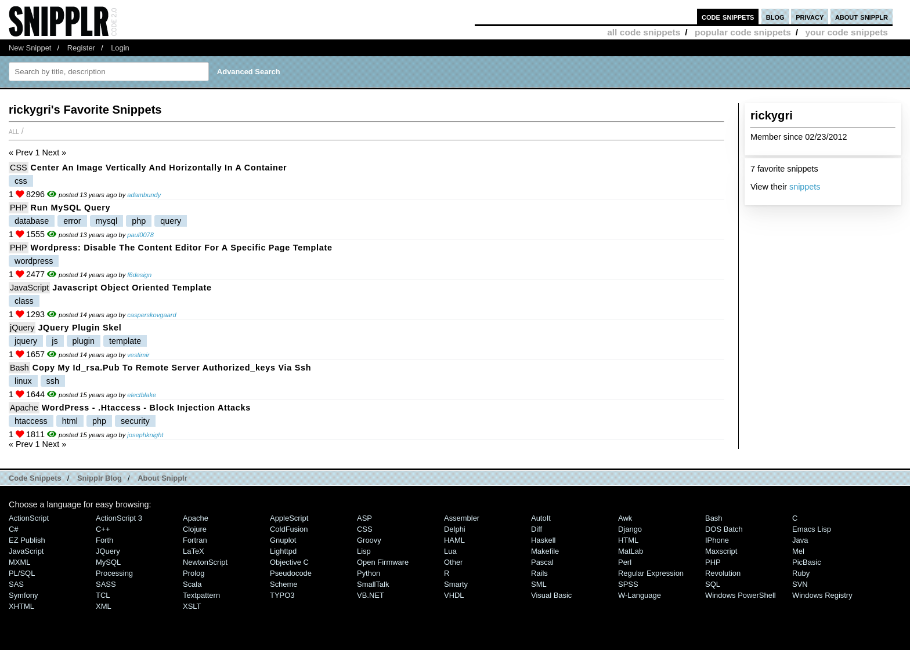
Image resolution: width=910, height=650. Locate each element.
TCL (103, 595)
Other (453, 562)
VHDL (454, 595)
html (70, 421)
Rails (539, 573)
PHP (18, 207)
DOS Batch (724, 529)
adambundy (144, 194)
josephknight (145, 434)
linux (23, 381)
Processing (114, 573)
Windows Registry (822, 595)
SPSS (628, 584)
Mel (798, 551)
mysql (107, 221)
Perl (624, 562)
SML (539, 584)
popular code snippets (743, 32)
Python (368, 573)
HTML (628, 540)
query (170, 221)
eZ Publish (27, 540)
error (72, 221)
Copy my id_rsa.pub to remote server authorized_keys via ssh (171, 367)
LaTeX (193, 551)
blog (775, 16)
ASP (364, 518)
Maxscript (721, 551)
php (139, 221)
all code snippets (643, 32)
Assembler (461, 518)
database (32, 221)
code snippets (728, 16)
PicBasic (806, 562)
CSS (18, 167)
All (14, 131)
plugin (84, 341)
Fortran (195, 540)
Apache (24, 407)
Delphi (454, 529)
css (21, 181)
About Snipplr (162, 478)
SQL (712, 584)
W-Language (639, 595)
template (125, 341)
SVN (800, 584)
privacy (810, 16)
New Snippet (30, 47)
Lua (450, 551)
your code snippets (846, 32)
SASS (106, 584)
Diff (536, 529)
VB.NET (370, 595)
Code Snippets (35, 478)
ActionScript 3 (119, 518)
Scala (192, 584)
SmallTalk (373, 584)
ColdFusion (289, 529)
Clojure (195, 529)
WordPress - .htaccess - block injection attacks (146, 407)
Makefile (545, 551)
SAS (16, 584)
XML (103, 606)
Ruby (801, 573)
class (24, 301)
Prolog (193, 573)
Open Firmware (383, 562)
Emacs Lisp (811, 529)
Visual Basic (551, 595)
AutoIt (541, 518)
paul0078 (140, 234)
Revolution (723, 573)
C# (14, 529)
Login (120, 47)
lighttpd (283, 551)
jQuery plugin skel (79, 327)
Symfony (23, 595)
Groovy (369, 540)
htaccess (31, 421)
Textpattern (201, 595)
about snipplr (861, 16)
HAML (454, 540)
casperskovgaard (151, 314)
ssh (52, 381)
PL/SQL (22, 573)
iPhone (717, 540)
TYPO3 (282, 595)
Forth (104, 540)
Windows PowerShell (740, 595)
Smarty (456, 584)
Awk (625, 518)
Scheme (284, 584)
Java (800, 540)
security (135, 421)
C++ (103, 529)
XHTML (21, 606)
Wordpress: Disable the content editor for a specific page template (182, 247)
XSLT (192, 606)
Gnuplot (283, 540)
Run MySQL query (71, 207)
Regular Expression (651, 573)
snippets (805, 186)
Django (630, 529)
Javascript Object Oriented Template (131, 287)
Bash (19, 367)
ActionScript (29, 518)
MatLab (630, 551)
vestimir (138, 354)
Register (81, 47)
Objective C (289, 562)
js (54, 341)
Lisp (364, 551)
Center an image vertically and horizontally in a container (159, 167)
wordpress (34, 261)
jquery (26, 341)
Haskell (543, 540)
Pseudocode (291, 573)
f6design (139, 274)
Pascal (542, 562)
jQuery (22, 327)
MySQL (108, 562)
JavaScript (29, 287)
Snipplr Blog (99, 478)
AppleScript (289, 518)
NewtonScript (205, 562)
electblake (141, 394)
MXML (19, 562)
